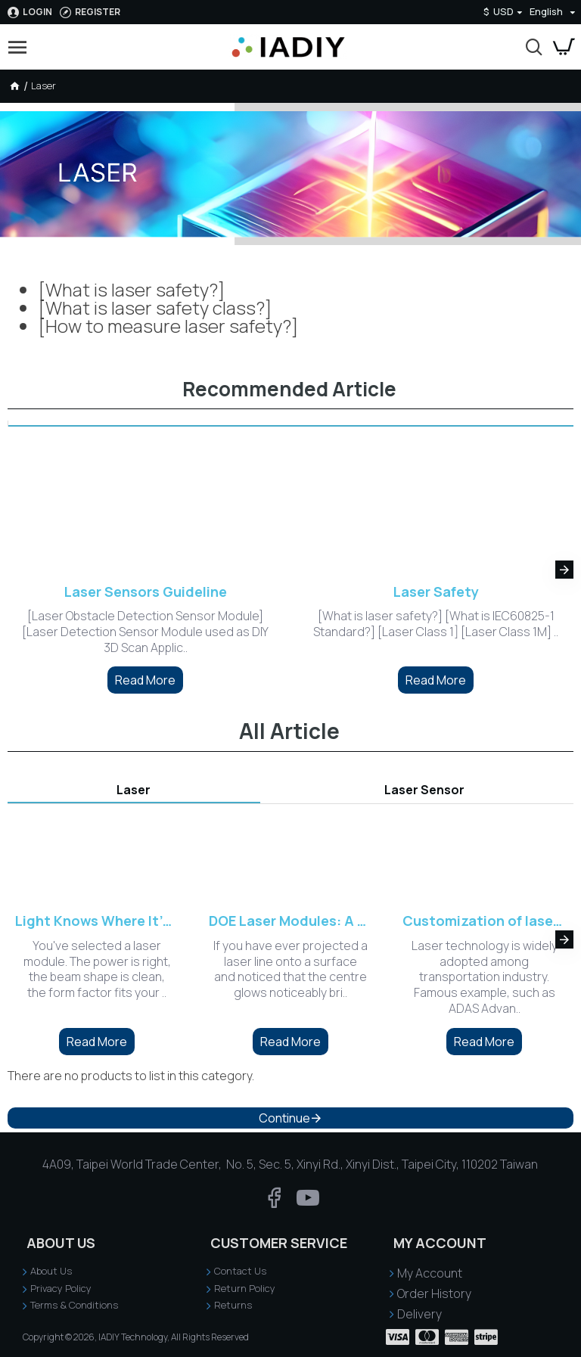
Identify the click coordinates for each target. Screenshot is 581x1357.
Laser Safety (436, 592)
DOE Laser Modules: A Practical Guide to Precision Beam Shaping (290, 921)
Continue (284, 1118)
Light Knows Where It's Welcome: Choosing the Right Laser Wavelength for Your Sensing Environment (97, 921)
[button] (564, 569)
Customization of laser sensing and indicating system (484, 921)
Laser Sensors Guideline (145, 592)
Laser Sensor (424, 790)
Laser (134, 790)
